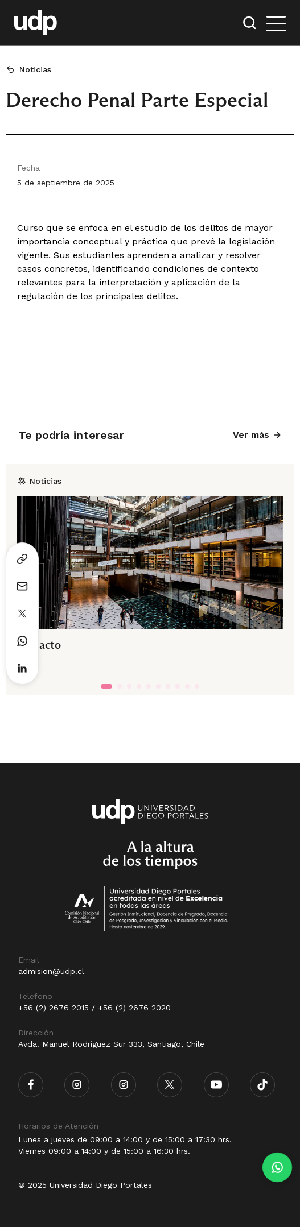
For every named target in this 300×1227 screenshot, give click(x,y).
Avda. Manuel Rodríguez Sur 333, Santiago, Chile (111, 1043)
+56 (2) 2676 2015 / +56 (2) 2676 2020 (94, 1007)
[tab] (106, 686)
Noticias (35, 69)
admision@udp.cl (51, 971)
